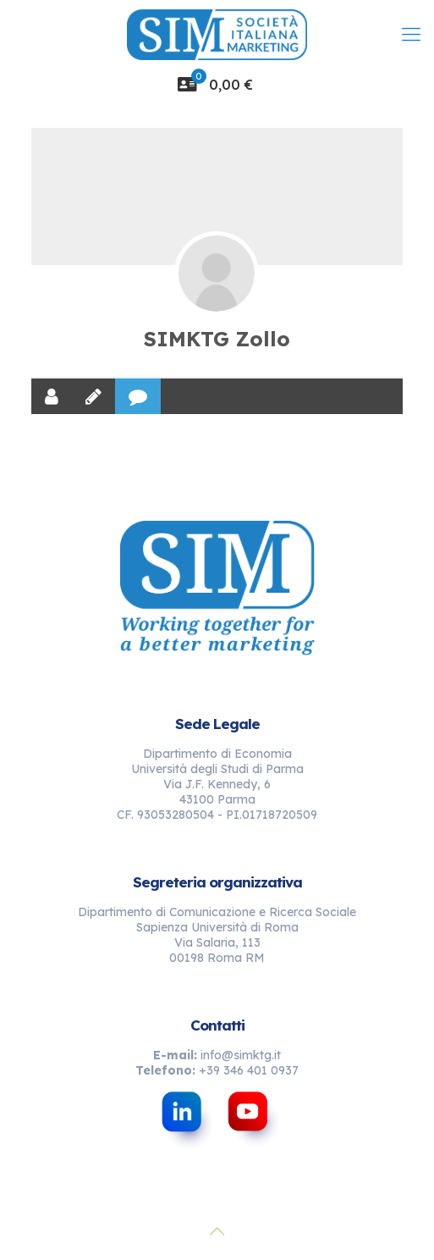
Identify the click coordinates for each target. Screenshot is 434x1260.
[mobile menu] (411, 33)
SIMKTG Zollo (217, 338)
